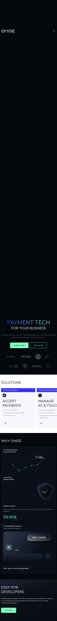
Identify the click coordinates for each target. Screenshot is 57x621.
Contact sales (19, 345)
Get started (38, 345)
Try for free (8, 610)
